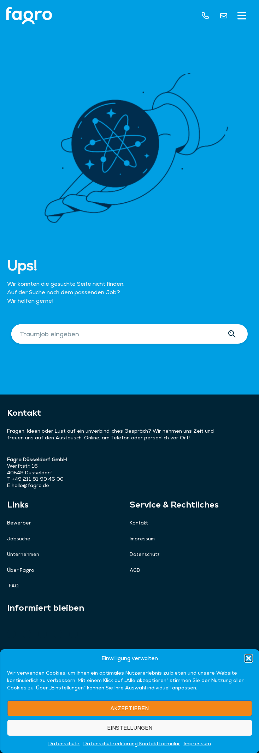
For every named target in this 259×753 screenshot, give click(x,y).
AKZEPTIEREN (129, 730)
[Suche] (233, 334)
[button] (248, 680)
